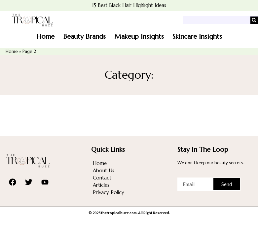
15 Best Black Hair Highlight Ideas (129, 5)
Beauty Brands (84, 36)
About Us (103, 170)
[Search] (254, 20)
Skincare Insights (197, 36)
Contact (102, 178)
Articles (101, 185)
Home (45, 36)
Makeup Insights (139, 36)
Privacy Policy (108, 192)
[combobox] (216, 20)
